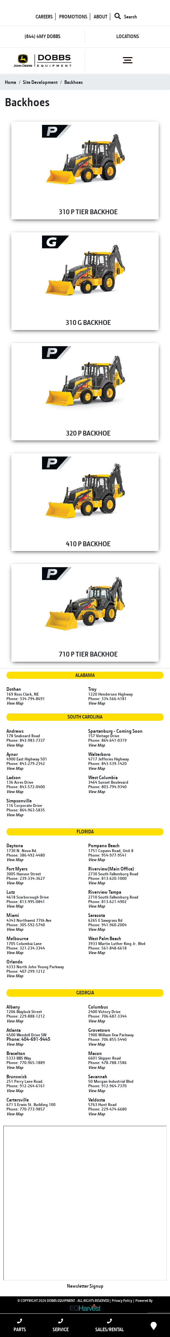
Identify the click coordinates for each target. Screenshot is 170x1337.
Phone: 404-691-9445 (28, 1039)
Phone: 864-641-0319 (107, 740)
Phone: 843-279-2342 (25, 763)
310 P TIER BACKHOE (88, 211)
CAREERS (44, 17)
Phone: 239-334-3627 (25, 878)
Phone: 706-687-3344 (107, 1016)
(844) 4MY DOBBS (42, 36)
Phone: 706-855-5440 (107, 1039)
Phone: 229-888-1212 (25, 1016)
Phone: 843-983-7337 (25, 740)
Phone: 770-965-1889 (25, 1062)
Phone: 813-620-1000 (107, 878)
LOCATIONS (127, 36)
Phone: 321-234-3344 (25, 947)
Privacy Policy (122, 1300)
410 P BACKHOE (88, 543)
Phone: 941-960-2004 (107, 924)
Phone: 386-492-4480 (25, 855)
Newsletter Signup (85, 1286)
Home (10, 82)
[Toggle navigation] (127, 60)
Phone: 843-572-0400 (25, 786)
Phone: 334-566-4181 (107, 698)
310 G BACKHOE (88, 322)
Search (125, 17)
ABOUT (100, 17)
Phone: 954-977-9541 (107, 855)
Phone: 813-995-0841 (25, 901)
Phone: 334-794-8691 (25, 698)
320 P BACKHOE (88, 432)
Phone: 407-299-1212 (25, 971)
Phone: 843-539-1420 (107, 763)
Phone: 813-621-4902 (107, 901)
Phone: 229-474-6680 (107, 1108)
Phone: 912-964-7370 (107, 1085)
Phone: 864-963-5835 (25, 809)
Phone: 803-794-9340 (107, 786)
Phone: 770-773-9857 (25, 1108)
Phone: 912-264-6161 (25, 1085)
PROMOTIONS (73, 17)
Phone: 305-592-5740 (25, 924)
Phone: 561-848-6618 (107, 947)
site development (40, 82)
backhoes (73, 82)
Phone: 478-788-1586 (107, 1062)
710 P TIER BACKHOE (88, 653)
